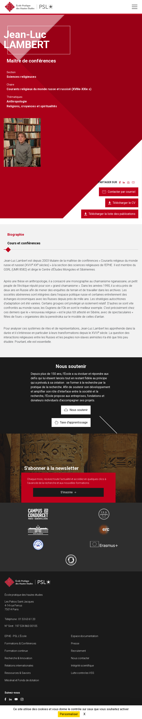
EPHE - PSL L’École (15, 636)
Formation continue (16, 650)
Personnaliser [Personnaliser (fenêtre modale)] (69, 714)
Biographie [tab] (15, 234)
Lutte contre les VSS (82, 672)
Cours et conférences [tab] (23, 243)
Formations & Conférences (20, 643)
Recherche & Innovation (18, 658)
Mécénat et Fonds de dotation (22, 680)
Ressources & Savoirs (18, 672)
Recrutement (78, 650)
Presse (75, 643)
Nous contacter (80, 658)
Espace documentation (84, 636)
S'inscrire (68, 492)
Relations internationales (19, 665)
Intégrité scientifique (82, 665)
